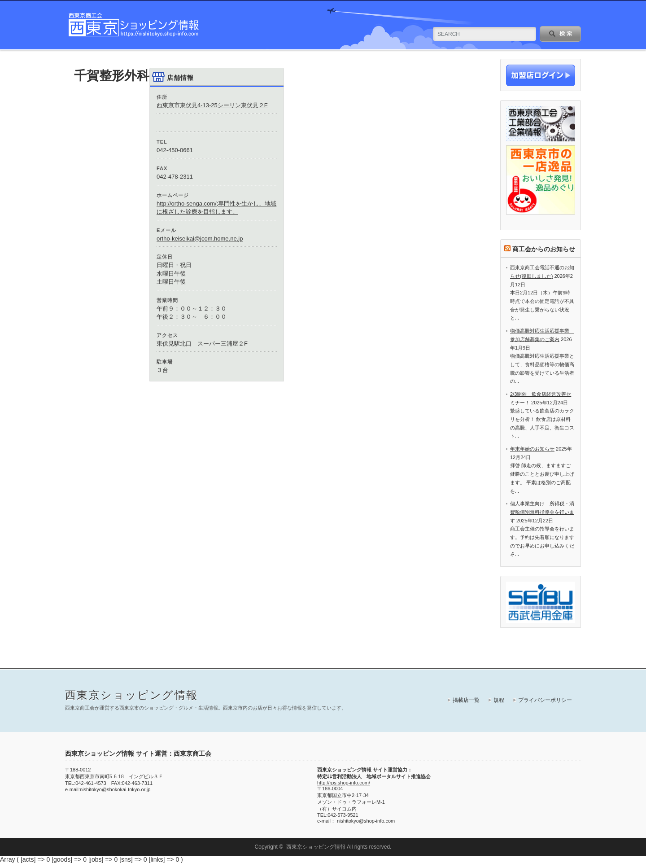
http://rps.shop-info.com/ (343, 782)
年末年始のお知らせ (532, 448)
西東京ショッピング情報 (131, 695)
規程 (498, 700)
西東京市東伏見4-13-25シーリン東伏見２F (212, 105)
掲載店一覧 (466, 700)
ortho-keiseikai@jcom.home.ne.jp (200, 238)
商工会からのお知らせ (543, 249)
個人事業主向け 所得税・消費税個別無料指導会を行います (542, 512)
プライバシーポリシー (545, 700)
